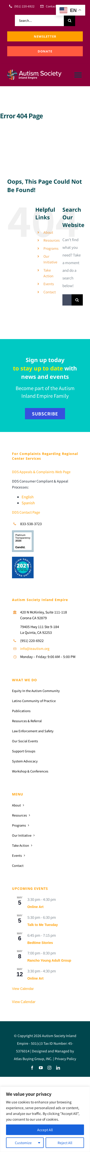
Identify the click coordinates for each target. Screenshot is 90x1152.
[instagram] (49, 1068)
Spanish (28, 502)
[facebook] (32, 1068)
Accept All (45, 1129)
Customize (23, 1142)
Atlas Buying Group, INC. (33, 1058)
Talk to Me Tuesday (42, 925)
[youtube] (41, 1068)
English (28, 496)
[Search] (69, 20)
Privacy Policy (65, 1058)
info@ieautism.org (34, 648)
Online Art (35, 907)
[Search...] (39, 20)
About (48, 232)
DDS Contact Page (26, 512)
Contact (49, 291)
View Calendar (23, 989)
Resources (51, 240)
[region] (45, 1119)
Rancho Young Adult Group (49, 960)
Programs (51, 248)
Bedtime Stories (40, 943)
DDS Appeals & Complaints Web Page (41, 471)
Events (48, 283)
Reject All (65, 1142)
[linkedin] (58, 1068)
